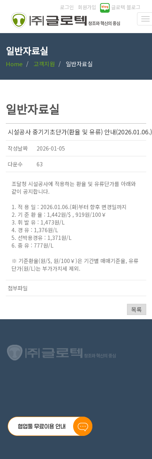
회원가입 (87, 7)
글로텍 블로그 (120, 7)
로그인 (67, 7)
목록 (136, 309)
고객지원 (44, 64)
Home (14, 64)
